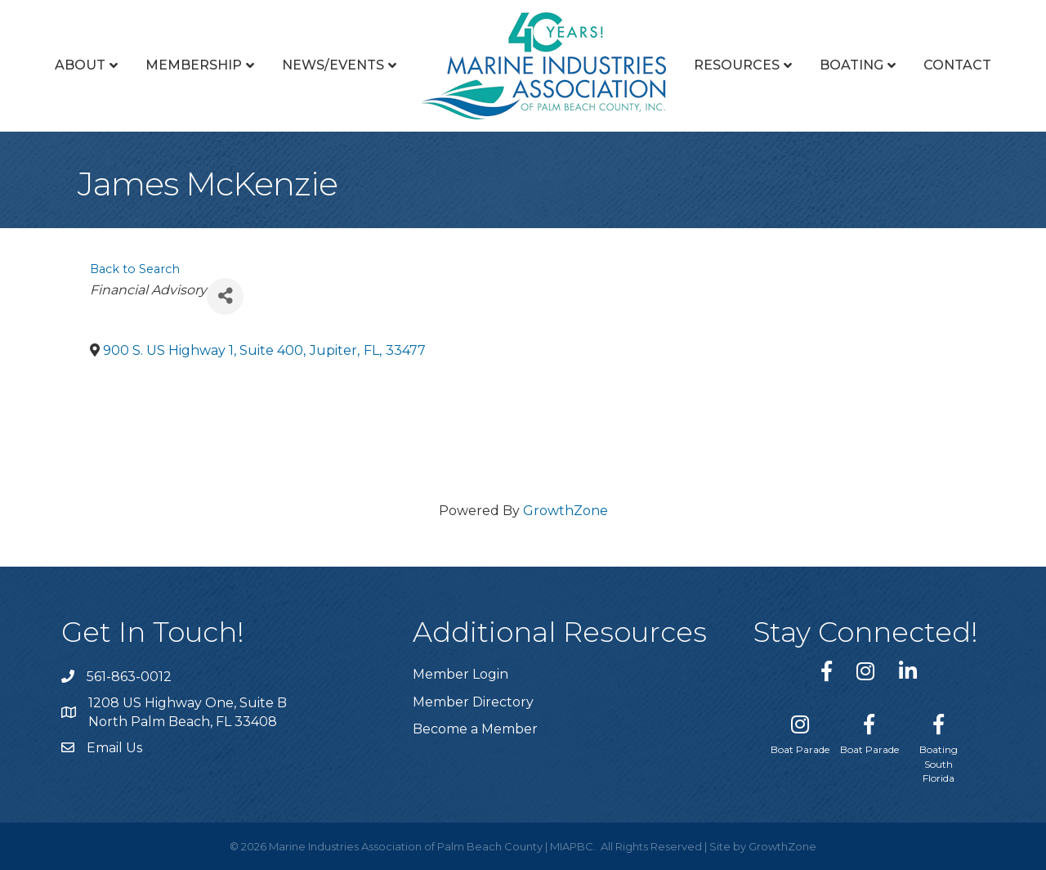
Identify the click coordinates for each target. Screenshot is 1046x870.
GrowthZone (565, 510)
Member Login (460, 674)
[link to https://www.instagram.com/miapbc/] (865, 670)
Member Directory (473, 702)
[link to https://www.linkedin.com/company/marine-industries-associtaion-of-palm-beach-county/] (908, 670)
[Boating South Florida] (938, 745)
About (80, 65)
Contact (957, 65)
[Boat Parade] (800, 731)
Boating (851, 65)
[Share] (225, 296)
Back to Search (135, 269)
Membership (193, 65)
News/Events (333, 65)
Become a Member (475, 729)
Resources (737, 65)
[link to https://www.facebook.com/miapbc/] (826, 670)
